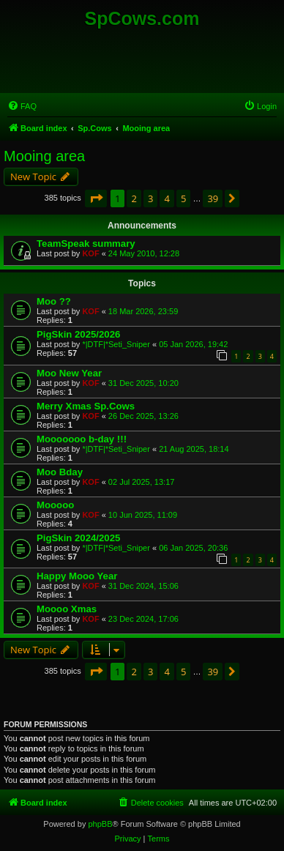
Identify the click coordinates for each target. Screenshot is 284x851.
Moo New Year (69, 373)
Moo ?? (54, 301)
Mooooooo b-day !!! (82, 439)
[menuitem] (22, 106)
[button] (96, 198)
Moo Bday (60, 472)
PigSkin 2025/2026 (78, 334)
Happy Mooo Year (77, 576)
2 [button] (133, 198)
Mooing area (44, 156)
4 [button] (166, 198)
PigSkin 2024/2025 (78, 537)
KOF (90, 253)
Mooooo (55, 504)
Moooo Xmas (67, 608)
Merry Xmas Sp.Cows (86, 406)
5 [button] (183, 198)
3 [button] (150, 198)
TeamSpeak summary (86, 243)
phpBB (100, 824)
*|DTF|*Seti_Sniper (116, 344)
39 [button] (212, 198)
